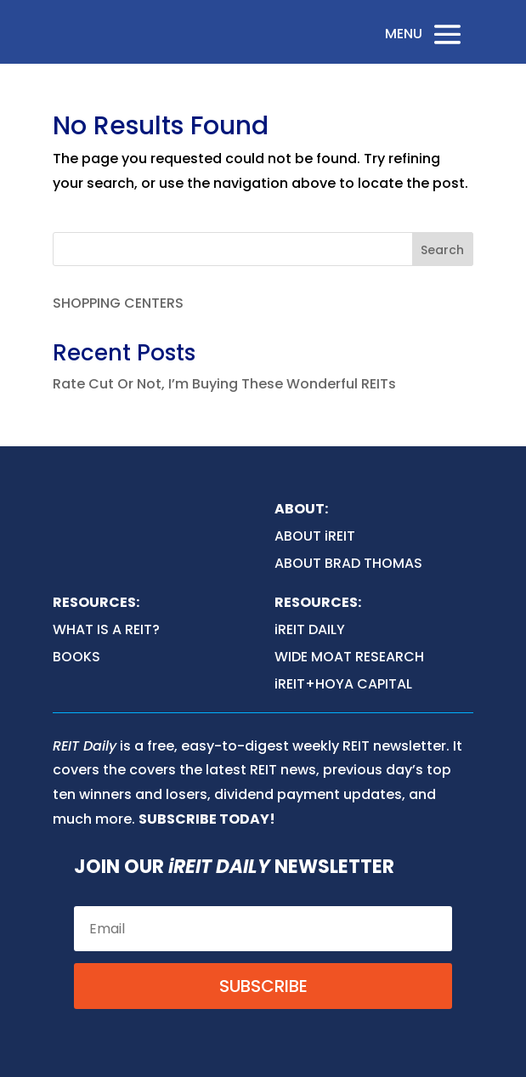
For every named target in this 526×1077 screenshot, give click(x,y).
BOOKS (76, 656)
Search (442, 249)
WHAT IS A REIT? (106, 629)
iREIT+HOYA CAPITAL (343, 684)
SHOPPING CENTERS (118, 303)
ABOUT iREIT (314, 536)
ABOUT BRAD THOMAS (348, 563)
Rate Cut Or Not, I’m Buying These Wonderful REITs (224, 384)
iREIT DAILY (309, 629)
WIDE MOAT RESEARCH (349, 656)
